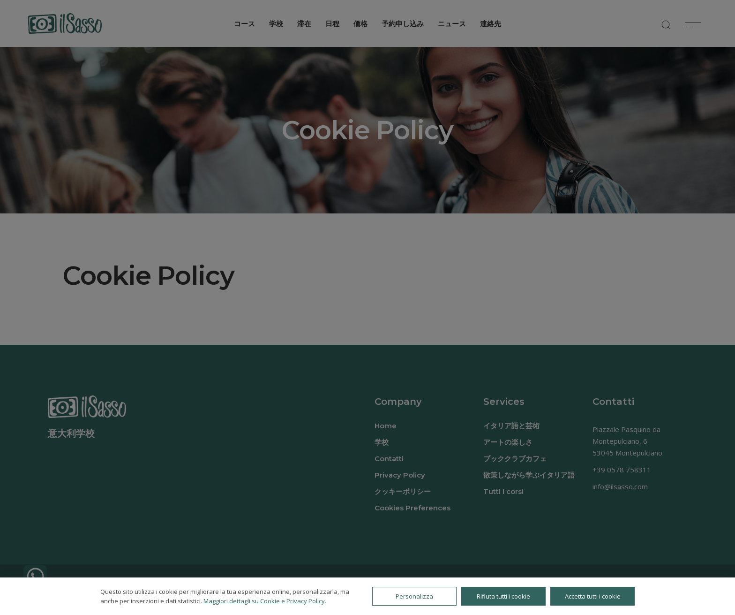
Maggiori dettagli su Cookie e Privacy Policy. (264, 601)
